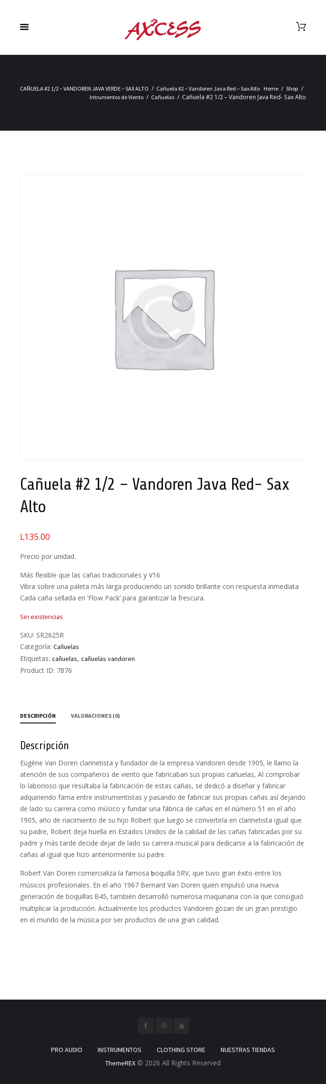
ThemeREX (120, 1063)
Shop (292, 88)
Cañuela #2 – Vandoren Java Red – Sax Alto (208, 88)
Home (271, 88)
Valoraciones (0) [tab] (95, 715)
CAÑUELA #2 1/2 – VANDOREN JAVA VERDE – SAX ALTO (84, 88)
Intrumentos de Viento (116, 97)
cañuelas (64, 658)
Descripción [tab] (38, 715)
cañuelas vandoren (108, 658)
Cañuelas (162, 97)
